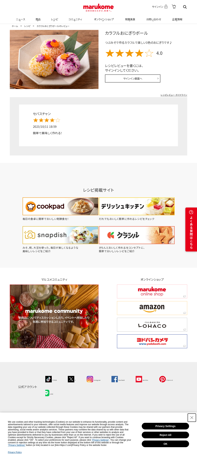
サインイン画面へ (132, 78)
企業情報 (176, 17)
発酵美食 (129, 17)
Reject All (165, 435)
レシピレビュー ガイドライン (174, 94)
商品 (37, 17)
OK (165, 443)
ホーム (15, 26)
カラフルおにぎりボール (126, 33)
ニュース (20, 17)
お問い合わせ (152, 17)
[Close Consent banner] (192, 418)
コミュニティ (74, 17)
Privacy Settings (165, 426)
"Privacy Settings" (100, 440)
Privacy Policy (15, 452)
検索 (185, 7)
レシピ (53, 17)
